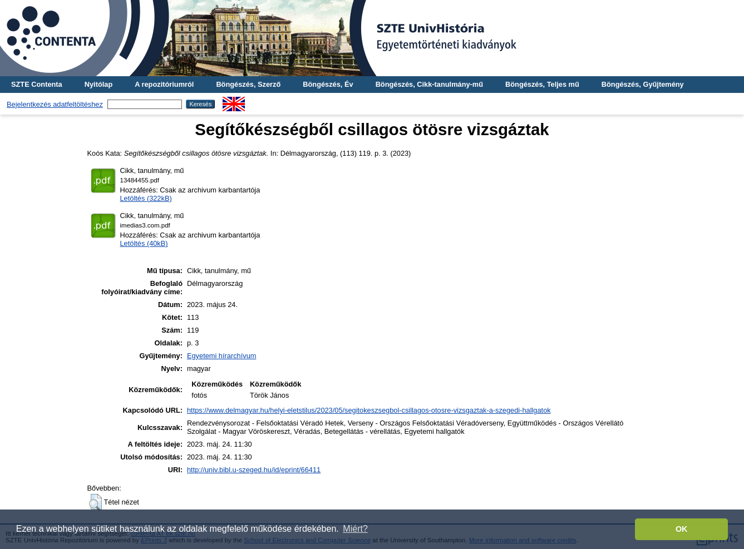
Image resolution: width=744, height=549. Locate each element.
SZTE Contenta (36, 84)
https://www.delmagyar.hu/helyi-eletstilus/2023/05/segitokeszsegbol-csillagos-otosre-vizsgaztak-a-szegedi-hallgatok (369, 410)
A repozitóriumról (164, 84)
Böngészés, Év (328, 84)
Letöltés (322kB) (146, 198)
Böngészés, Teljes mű (542, 84)
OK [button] (682, 529)
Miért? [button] (355, 528)
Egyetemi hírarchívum (221, 356)
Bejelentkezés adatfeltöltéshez (55, 104)
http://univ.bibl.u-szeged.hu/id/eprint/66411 (254, 470)
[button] (95, 502)
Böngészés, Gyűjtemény (643, 84)
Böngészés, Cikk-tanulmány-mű (429, 84)
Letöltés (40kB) (144, 243)
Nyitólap (98, 84)
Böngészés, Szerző (248, 84)
